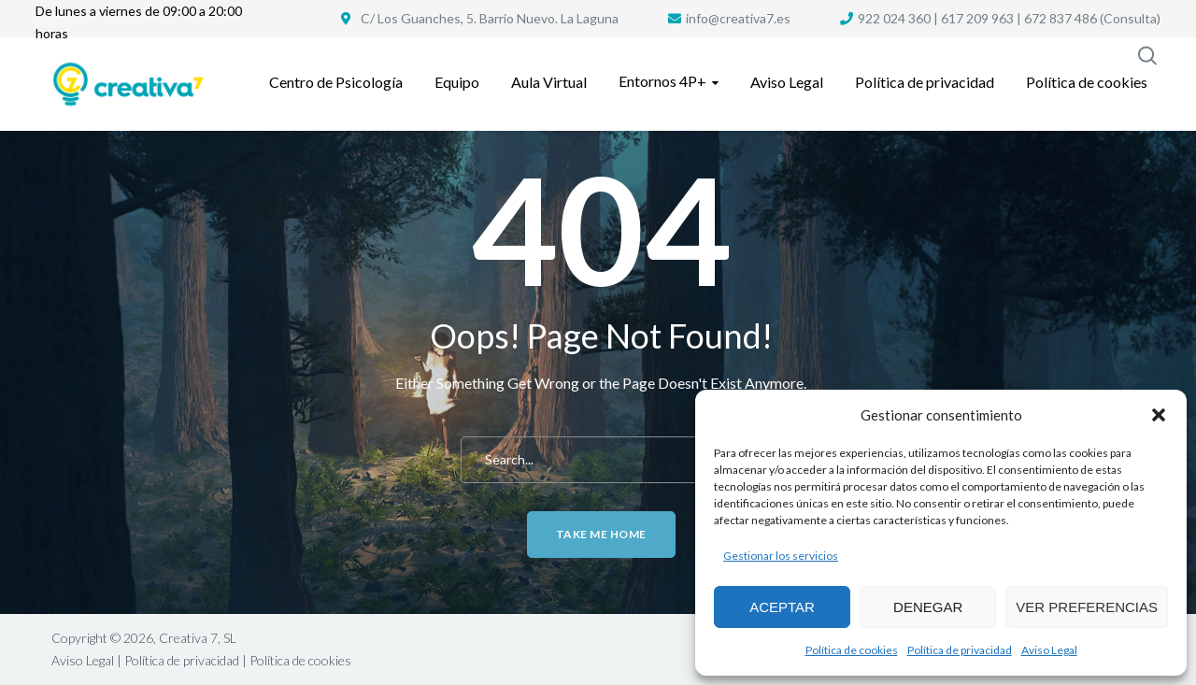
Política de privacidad (959, 650)
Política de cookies (851, 650)
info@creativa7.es (738, 18)
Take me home (601, 534)
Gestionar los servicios (780, 556)
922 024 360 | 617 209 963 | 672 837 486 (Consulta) (1009, 18)
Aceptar (782, 607)
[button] (1158, 415)
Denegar (927, 607)
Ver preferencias (1087, 607)
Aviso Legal (1049, 650)
